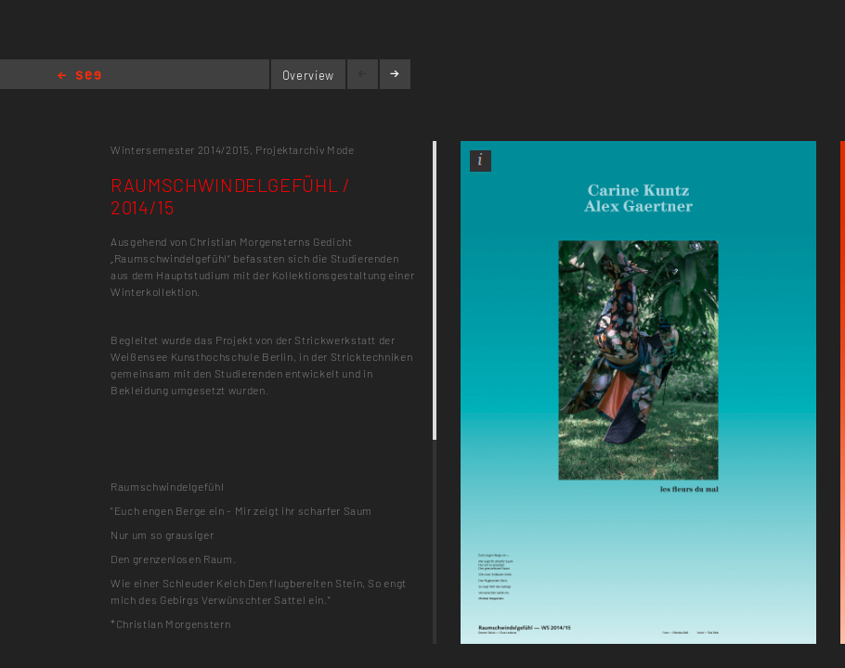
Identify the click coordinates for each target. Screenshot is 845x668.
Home (79, 76)
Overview (308, 75)
